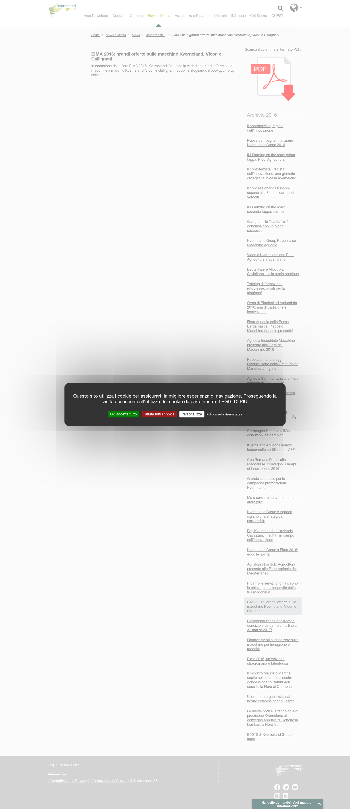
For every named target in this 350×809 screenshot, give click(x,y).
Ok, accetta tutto (123, 414)
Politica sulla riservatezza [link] (224, 414)
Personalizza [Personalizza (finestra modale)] (191, 414)
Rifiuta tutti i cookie (159, 414)
